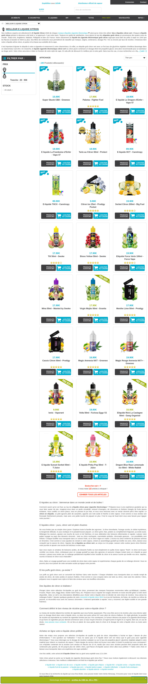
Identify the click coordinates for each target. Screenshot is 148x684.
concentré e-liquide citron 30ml (91, 597)
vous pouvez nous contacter (55, 622)
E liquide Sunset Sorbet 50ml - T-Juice (56, 466)
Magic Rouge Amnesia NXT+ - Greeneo (130, 362)
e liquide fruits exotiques (128, 667)
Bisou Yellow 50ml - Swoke (93, 256)
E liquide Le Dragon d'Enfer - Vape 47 (130, 101)
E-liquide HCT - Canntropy (129, 152)
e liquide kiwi (50, 665)
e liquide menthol (107, 669)
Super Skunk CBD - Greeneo (56, 100)
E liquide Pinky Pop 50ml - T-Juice (93, 466)
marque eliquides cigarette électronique (73, 33)
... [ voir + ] (142, 51)
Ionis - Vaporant (56, 413)
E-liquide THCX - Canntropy (56, 204)
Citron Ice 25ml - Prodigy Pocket (93, 205)
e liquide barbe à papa (93, 667)
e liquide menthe (80, 665)
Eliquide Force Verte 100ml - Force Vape (129, 257)
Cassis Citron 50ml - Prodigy (56, 360)
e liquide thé (109, 665)
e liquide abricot (93, 669)
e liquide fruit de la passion (58, 667)
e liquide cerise (121, 665)
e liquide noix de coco (64, 665)
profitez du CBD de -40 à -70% (84, 680)
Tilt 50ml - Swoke (56, 256)
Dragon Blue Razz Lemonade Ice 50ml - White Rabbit (130, 466)
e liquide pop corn (76, 667)
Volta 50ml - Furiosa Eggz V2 (93, 413)
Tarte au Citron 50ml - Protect (93, 152)
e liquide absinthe (79, 669)
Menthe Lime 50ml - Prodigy (129, 308)
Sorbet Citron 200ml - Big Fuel (129, 204)
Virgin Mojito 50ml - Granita (93, 308)
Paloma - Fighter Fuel (93, 100)
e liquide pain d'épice (96, 665)
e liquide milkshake (111, 667)
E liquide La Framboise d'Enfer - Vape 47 (56, 153)
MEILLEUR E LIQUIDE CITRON (23, 24)
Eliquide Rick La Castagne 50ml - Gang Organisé (129, 414)
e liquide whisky (135, 665)
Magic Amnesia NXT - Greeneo (93, 360)
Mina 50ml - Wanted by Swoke (56, 308)
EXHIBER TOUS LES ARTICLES (93, 495)
